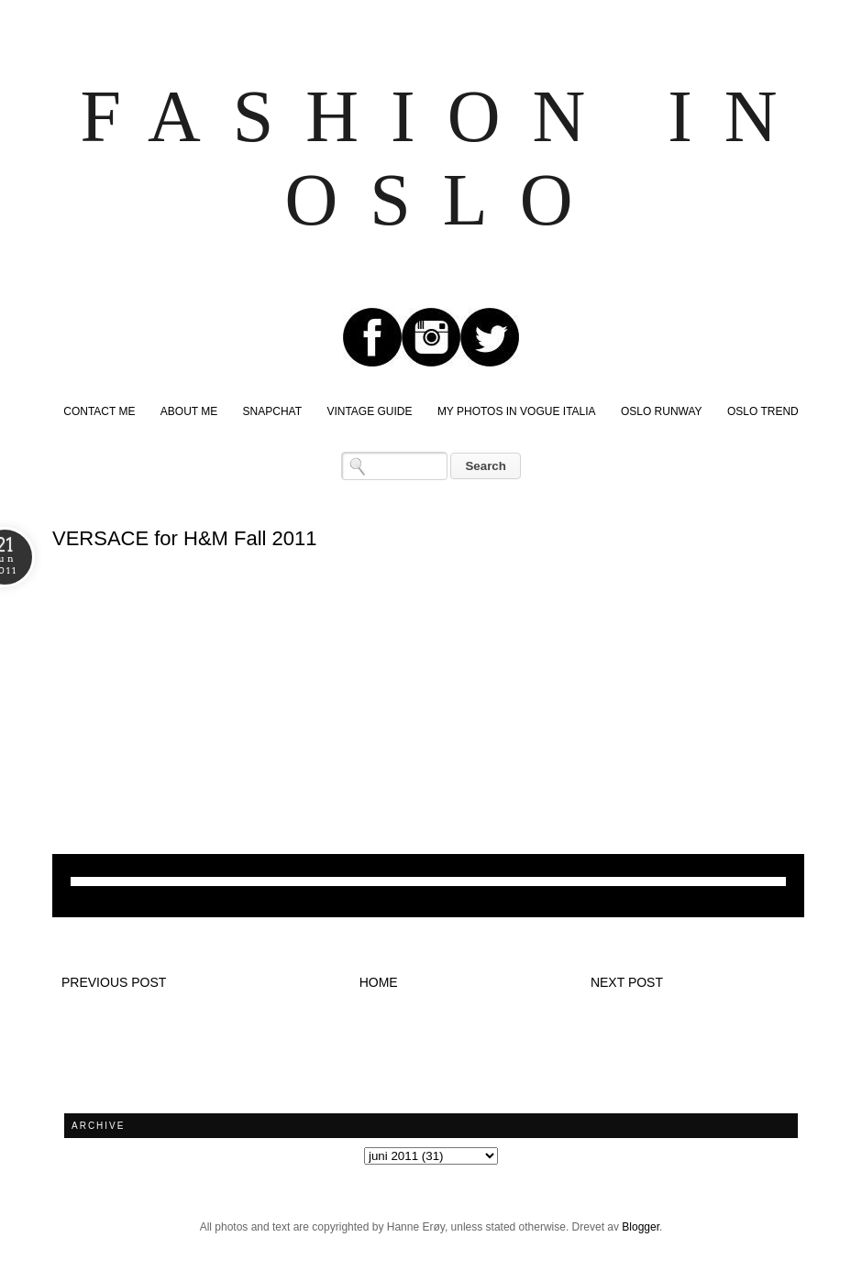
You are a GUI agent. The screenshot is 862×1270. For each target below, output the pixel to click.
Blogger (640, 1227)
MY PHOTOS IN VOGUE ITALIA (516, 411)
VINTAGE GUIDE (369, 411)
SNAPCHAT (272, 411)
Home (378, 982)
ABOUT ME (188, 411)
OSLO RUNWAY (661, 411)
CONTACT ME (99, 411)
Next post (627, 982)
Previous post (113, 982)
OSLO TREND (763, 411)
